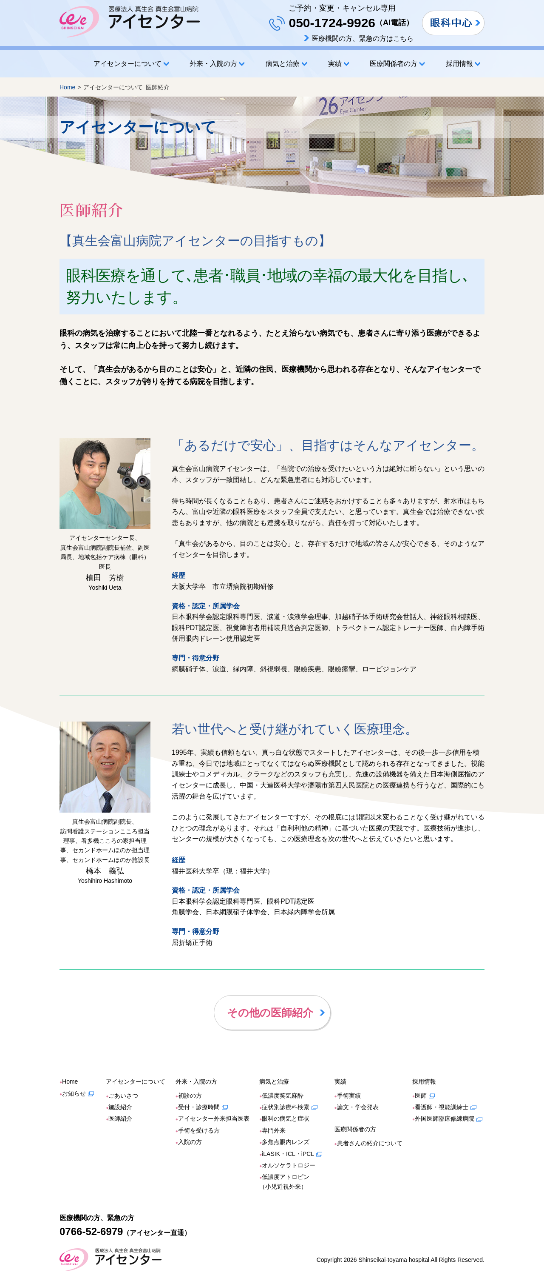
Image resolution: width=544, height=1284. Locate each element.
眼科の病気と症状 (285, 1118)
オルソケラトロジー (288, 1165)
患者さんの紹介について (369, 1143)
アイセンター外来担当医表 (213, 1118)
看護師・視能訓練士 (441, 1107)
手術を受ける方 (199, 1130)
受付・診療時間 (199, 1107)
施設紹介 (120, 1107)
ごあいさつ (123, 1095)
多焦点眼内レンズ (285, 1141)
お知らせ (74, 1093)
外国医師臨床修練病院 (444, 1118)
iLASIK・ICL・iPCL (288, 1153)
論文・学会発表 (358, 1107)
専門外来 (274, 1130)
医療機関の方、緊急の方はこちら (363, 38)
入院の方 (190, 1141)
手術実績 (349, 1095)
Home (68, 63)
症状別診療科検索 (285, 1107)
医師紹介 (120, 1118)
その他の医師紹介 (270, 1013)
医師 (421, 1095)
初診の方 (190, 1095)
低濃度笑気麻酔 (282, 1095)
